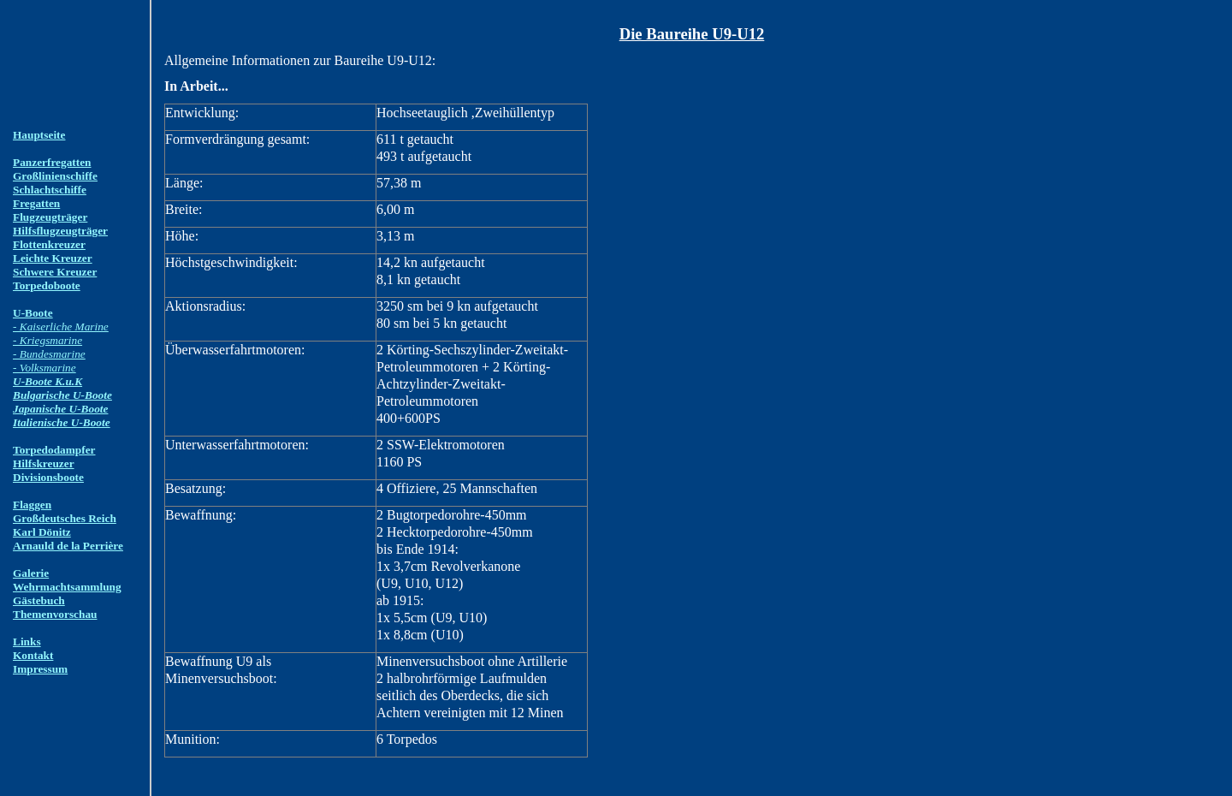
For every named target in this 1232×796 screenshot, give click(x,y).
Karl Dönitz (42, 532)
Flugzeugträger (50, 217)
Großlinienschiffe (55, 175)
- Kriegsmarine (47, 340)
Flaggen (32, 504)
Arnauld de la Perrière (68, 545)
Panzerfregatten (52, 162)
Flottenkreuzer (49, 244)
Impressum (40, 668)
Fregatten (36, 203)
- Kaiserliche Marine (61, 326)
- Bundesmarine (49, 354)
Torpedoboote (46, 285)
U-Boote (33, 312)
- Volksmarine (44, 367)
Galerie (31, 573)
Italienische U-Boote (61, 422)
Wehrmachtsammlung (67, 586)
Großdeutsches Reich (64, 518)
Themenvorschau (55, 614)
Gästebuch (39, 600)
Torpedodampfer (54, 449)
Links (27, 641)
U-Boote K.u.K (47, 381)
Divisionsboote (48, 477)
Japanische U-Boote (60, 408)
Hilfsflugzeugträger (60, 230)
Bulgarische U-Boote (62, 395)
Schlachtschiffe (49, 189)
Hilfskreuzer (43, 463)
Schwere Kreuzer (55, 271)
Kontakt (33, 655)
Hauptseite (39, 134)
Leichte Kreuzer (52, 258)
